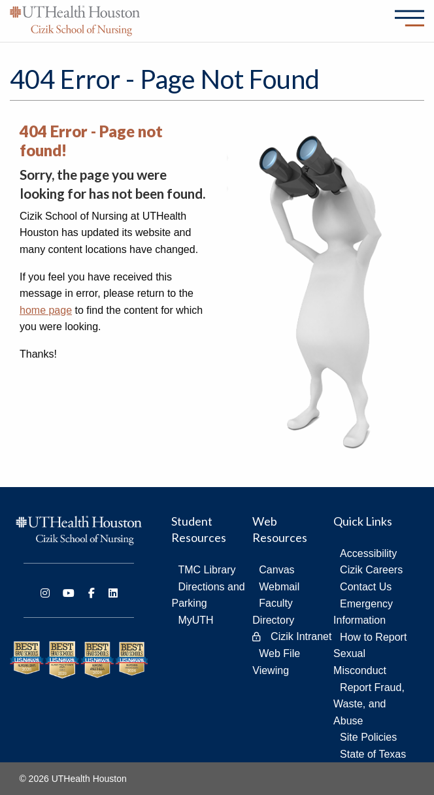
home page (46, 310)
